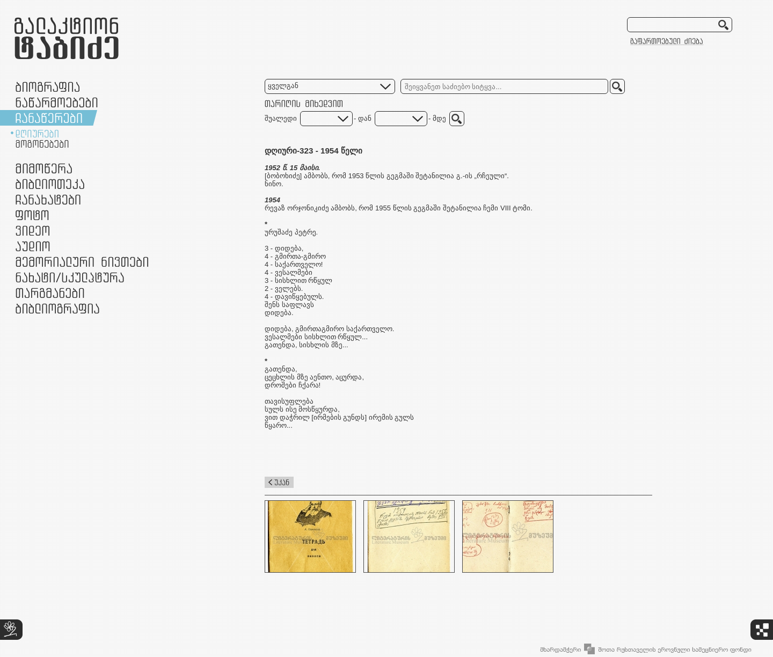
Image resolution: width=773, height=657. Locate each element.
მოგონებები (42, 144)
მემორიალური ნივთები (82, 261)
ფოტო (32, 215)
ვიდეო (32, 230)
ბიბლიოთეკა (50, 184)
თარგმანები (50, 293)
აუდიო (33, 246)
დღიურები (37, 133)
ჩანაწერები (49, 118)
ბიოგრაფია (47, 86)
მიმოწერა (44, 168)
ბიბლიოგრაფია (57, 308)
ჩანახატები (48, 199)
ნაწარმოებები (57, 102)
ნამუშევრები (70, 277)
